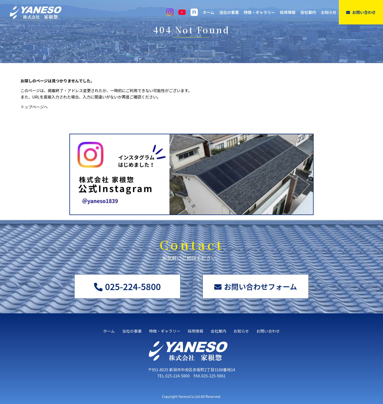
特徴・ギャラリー (259, 12)
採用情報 (288, 12)
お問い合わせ (361, 12)
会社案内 (308, 12)
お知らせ (329, 12)
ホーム (208, 12)
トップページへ (34, 107)
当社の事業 (229, 12)
